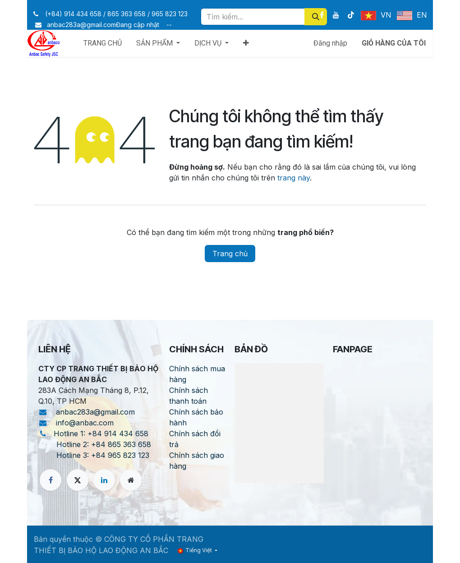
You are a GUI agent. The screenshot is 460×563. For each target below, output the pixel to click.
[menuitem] (102, 43)
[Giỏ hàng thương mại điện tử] (393, 43)
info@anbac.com (87, 422)
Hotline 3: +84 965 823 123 (102, 455)
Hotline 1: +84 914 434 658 (101, 433)
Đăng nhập (330, 43)
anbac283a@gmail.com (97, 411)
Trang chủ (230, 253)
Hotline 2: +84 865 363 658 (103, 444)
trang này (293, 177)
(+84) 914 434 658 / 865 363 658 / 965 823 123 (116, 14)
